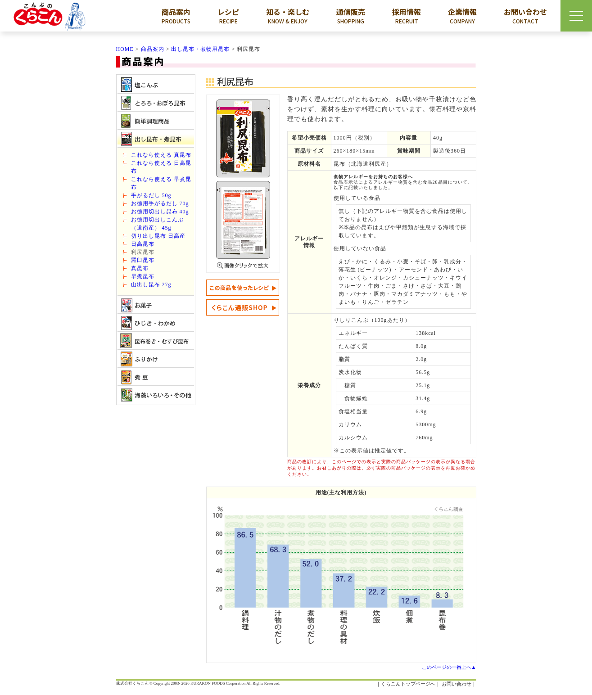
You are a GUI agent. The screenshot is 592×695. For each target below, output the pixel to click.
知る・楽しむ (287, 15)
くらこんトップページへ (408, 683)
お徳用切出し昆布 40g (160, 211)
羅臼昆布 (142, 260)
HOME (125, 49)
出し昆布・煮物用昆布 (200, 49)
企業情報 (462, 15)
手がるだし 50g (151, 195)
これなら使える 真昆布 (161, 155)
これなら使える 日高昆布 (161, 167)
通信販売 (350, 15)
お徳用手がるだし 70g (160, 203)
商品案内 (176, 15)
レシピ (228, 15)
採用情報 (406, 15)
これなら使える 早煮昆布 (161, 183)
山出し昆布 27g (151, 284)
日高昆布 (142, 244)
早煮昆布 (142, 276)
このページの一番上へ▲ (449, 667)
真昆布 (140, 268)
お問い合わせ (525, 15)
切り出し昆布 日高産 (158, 236)
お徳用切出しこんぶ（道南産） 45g (157, 224)
